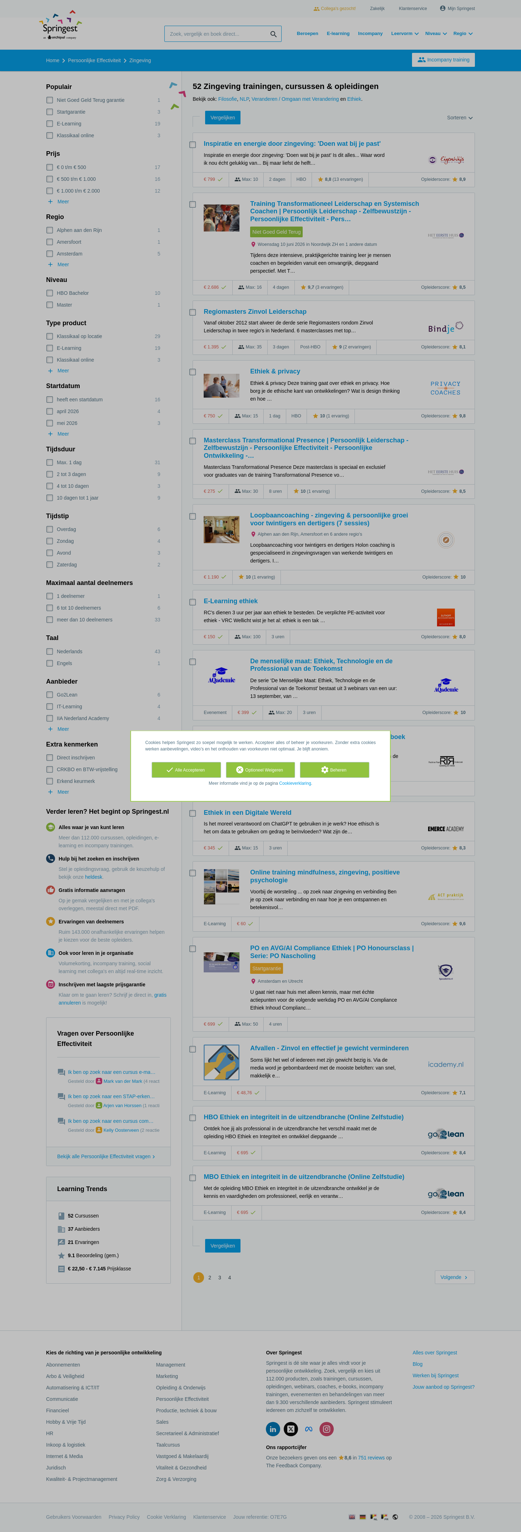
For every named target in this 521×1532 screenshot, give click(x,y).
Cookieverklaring (295, 783)
